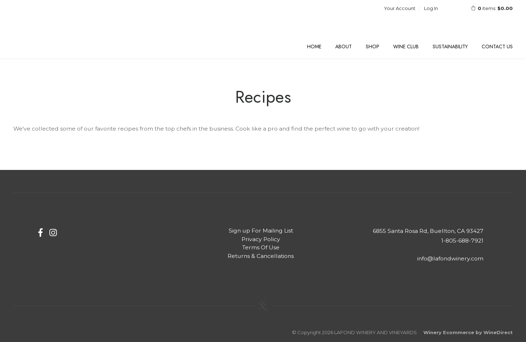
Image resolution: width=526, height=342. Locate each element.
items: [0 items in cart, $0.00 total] (487, 8)
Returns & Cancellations (261, 256)
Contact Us (497, 46)
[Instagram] (53, 233)
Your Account (399, 8)
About (343, 46)
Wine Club (406, 46)
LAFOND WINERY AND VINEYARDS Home (59, 26)
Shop (372, 46)
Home (314, 46)
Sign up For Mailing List (261, 230)
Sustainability (450, 46)
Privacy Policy (261, 239)
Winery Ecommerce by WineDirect (468, 332)
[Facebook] (40, 233)
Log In (431, 8)
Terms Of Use (260, 247)
